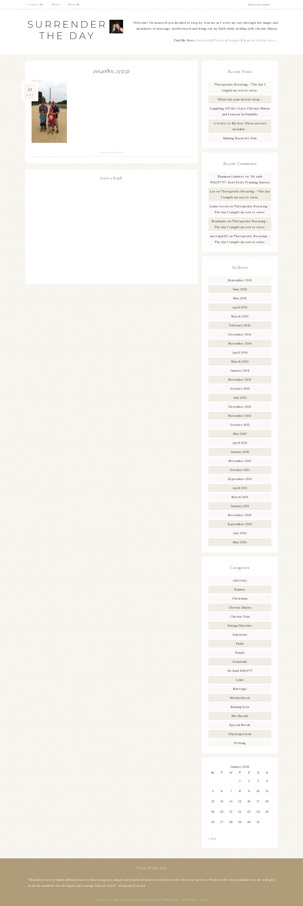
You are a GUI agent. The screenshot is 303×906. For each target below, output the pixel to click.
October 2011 (240, 470)
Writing (240, 743)
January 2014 (239, 370)
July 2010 (240, 533)
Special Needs (239, 725)
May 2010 (240, 542)
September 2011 (240, 479)
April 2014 (239, 352)
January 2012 (240, 452)
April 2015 (239, 307)
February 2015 (240, 325)
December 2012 (240, 407)
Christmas (240, 598)
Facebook (203, 40)
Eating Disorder (240, 625)
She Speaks (240, 716)
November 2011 (240, 461)
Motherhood (240, 698)
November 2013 (239, 379)
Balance (240, 589)
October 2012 (240, 425)
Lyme (240, 680)
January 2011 (240, 506)
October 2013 (240, 389)
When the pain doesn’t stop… (240, 99)
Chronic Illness (240, 607)
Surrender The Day (67, 29)
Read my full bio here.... (260, 40)
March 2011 (239, 497)
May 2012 (240, 434)
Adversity (240, 580)
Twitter (219, 40)
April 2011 (240, 488)
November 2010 (240, 515)
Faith (240, 644)
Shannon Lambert (231, 176)
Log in (204, 900)
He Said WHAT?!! (239, 671)
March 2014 (240, 361)
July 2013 (240, 398)
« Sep (212, 838)
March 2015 (240, 316)
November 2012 (239, 416)
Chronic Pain (240, 616)
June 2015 (240, 289)
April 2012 (240, 443)
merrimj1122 (219, 236)
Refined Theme (132, 900)
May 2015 (240, 298)
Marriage (240, 689)
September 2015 (240, 280)
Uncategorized (240, 734)
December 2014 (239, 334)
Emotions (240, 634)
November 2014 (240, 343)
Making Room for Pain (240, 138)
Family (240, 653)
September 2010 (240, 524)
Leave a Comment (111, 152)
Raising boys (240, 707)
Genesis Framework (163, 900)
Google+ (234, 40)
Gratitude (240, 662)
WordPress (189, 900)
